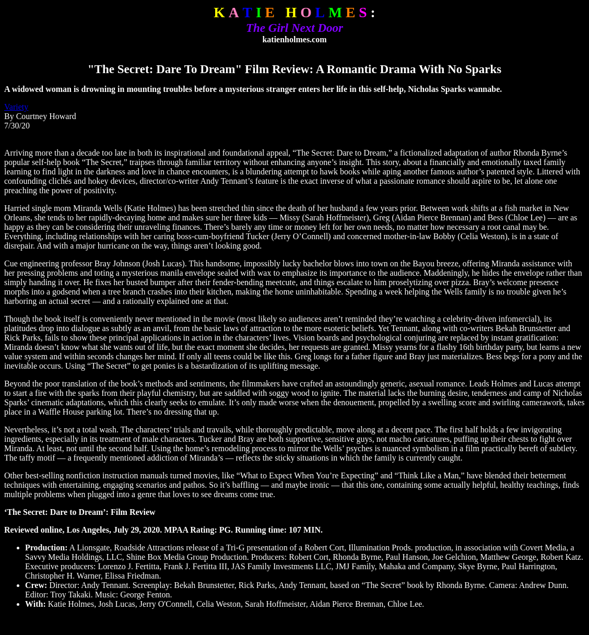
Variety (16, 106)
